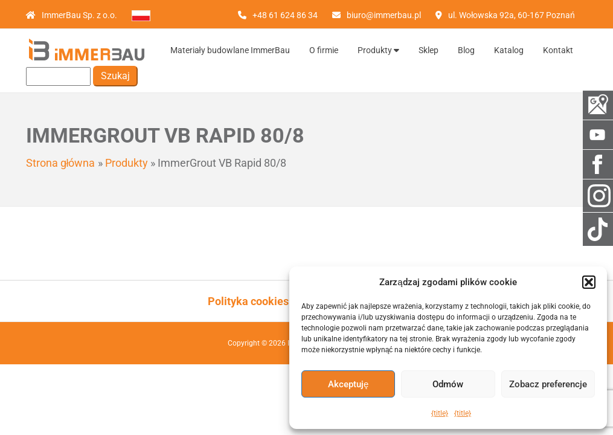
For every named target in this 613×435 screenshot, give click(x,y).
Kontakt (558, 50)
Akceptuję (348, 384)
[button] (589, 282)
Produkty (378, 50)
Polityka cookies (248, 301)
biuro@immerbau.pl (384, 15)
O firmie (323, 50)
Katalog (509, 50)
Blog (466, 50)
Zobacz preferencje (548, 384)
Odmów (447, 384)
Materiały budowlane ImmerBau (230, 50)
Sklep (428, 50)
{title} (439, 413)
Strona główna (60, 162)
